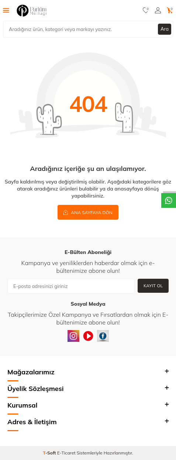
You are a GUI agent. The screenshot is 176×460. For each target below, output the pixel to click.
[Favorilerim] (146, 10)
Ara (165, 29)
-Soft (50, 453)
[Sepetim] (170, 10)
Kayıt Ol (153, 285)
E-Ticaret (66, 453)
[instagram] (73, 336)
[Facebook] (103, 336)
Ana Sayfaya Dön (88, 212)
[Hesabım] (158, 10)
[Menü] (6, 10)
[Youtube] (88, 336)
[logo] (31, 10)
